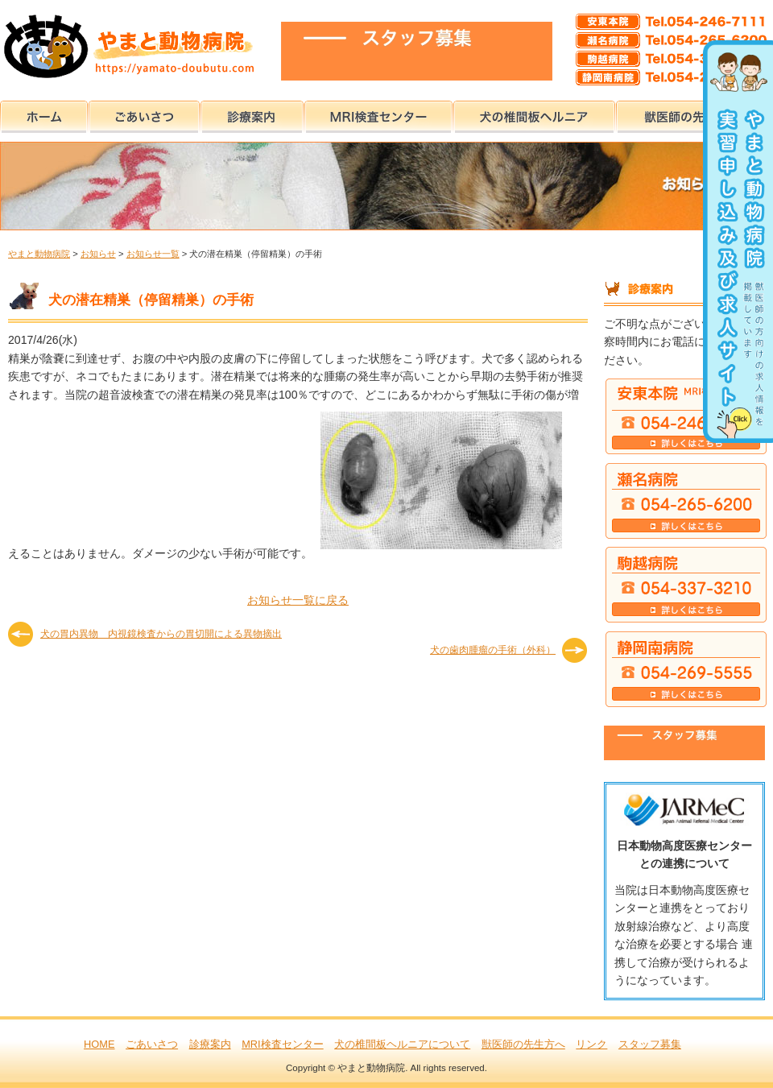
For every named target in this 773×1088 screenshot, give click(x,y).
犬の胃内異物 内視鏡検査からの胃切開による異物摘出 (161, 633)
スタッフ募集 (649, 1044)
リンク (591, 1044)
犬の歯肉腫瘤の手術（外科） (493, 650)
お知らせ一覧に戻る (298, 600)
